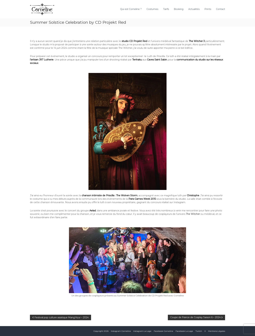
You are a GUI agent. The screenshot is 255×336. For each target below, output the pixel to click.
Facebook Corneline (163, 331)
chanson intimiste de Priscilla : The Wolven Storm (109, 195)
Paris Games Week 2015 (142, 198)
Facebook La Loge (184, 331)
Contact (220, 9)
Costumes (152, 9)
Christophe (193, 195)
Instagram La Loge (142, 331)
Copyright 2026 (100, 331)
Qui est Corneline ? (131, 9)
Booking (178, 9)
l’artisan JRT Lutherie (42, 59)
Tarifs (166, 9)
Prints (207, 9)
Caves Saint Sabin (157, 59)
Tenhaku (137, 59)
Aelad (92, 210)
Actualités (194, 9)
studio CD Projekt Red (134, 41)
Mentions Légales (216, 331)
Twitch (198, 331)
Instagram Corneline (121, 331)
